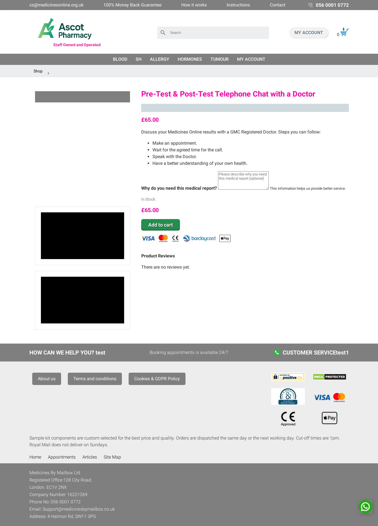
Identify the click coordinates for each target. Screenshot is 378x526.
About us (46, 378)
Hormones (190, 59)
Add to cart (160, 225)
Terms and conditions (94, 378)
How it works (194, 5)
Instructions (238, 5)
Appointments (62, 457)
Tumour (219, 59)
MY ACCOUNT (308, 32)
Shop (38, 71)
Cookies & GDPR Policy (157, 378)
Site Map (112, 457)
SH (139, 59)
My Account (251, 59)
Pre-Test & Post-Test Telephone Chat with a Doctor (228, 94)
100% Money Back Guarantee (132, 5)
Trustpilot (245, 108)
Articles (89, 457)
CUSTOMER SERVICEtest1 (316, 352)
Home (35, 457)
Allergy (159, 59)
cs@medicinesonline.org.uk (56, 5)
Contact (277, 5)
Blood (120, 59)
